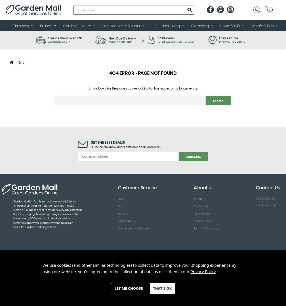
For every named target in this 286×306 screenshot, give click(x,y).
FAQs (121, 198)
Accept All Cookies (162, 288)
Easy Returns (228, 38)
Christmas (23, 25)
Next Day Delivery (122, 38)
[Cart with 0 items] (269, 10)
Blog (121, 205)
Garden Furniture (79, 25)
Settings (128, 288)
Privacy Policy (203, 213)
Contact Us (201, 205)
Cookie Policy (202, 220)
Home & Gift (232, 25)
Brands (48, 25)
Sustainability (126, 220)
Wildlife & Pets (264, 25)
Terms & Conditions (206, 227)
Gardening (202, 25)
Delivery (123, 213)
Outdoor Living (170, 25)
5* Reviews (166, 38)
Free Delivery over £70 (65, 38)
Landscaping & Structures (125, 25)
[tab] (143, 41)
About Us (199, 198)
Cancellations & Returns (133, 227)
